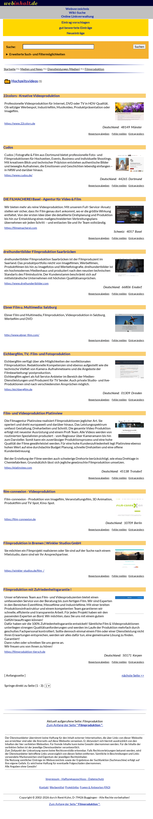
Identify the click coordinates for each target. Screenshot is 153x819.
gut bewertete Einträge (75, 27)
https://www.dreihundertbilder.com (26, 283)
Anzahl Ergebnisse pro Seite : (76, 54)
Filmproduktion (94, 69)
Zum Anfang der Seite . (74, 725)
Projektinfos (72, 787)
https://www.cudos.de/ (18, 175)
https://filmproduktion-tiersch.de (24, 651)
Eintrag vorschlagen (75, 22)
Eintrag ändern (136, 133)
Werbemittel (57, 787)
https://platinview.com (18, 467)
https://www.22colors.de (19, 123)
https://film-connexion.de (20, 519)
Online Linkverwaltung (77, 16)
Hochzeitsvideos (24, 81)
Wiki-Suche (77, 12)
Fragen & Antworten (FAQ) (95, 787)
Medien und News (31, 69)
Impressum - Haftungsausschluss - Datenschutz (75, 779)
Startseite (10, 69)
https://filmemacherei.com (20, 227)
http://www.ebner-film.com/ (21, 335)
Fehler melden (119, 133)
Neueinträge (76, 33)
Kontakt (44, 787)
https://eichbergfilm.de (18, 389)
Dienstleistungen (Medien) (63, 69)
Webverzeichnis (77, 9)
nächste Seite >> (133, 675)
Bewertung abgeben (98, 133)
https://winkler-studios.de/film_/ (24, 570)
